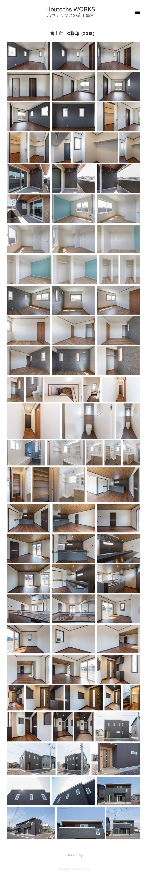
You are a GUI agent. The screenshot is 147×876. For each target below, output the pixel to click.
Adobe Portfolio (80, 869)
